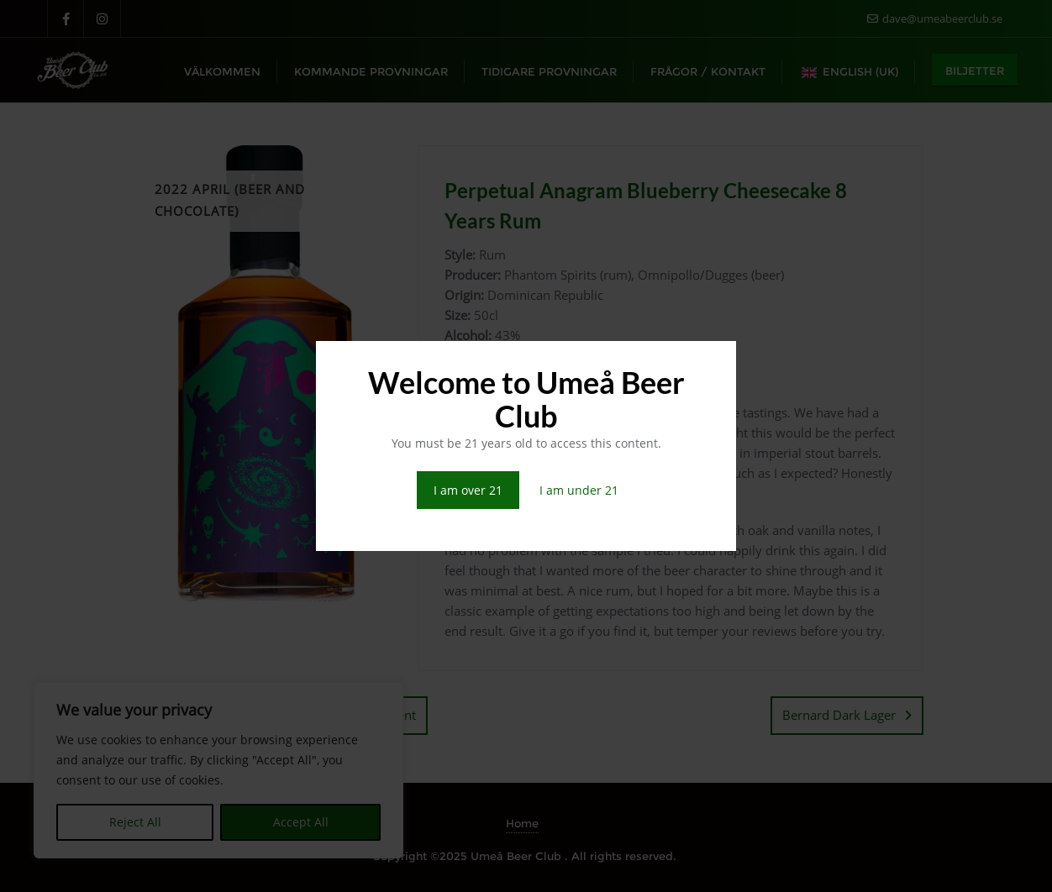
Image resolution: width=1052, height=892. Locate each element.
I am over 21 (468, 490)
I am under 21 (578, 490)
